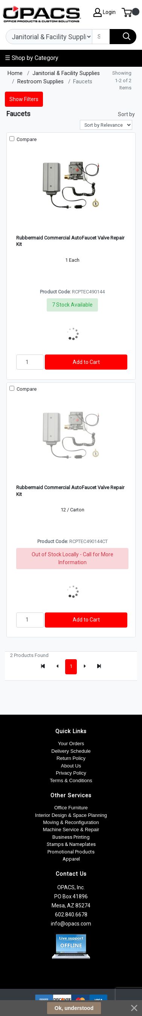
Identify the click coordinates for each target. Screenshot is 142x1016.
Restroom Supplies (40, 81)
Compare (26, 139)
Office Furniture (71, 807)
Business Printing (71, 837)
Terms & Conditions (71, 780)
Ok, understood (74, 1008)
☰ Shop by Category (31, 57)
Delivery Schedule (70, 751)
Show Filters (23, 99)
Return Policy (71, 758)
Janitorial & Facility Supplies (66, 73)
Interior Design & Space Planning (71, 815)
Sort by (126, 114)
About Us (71, 766)
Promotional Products (71, 852)
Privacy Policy (71, 773)
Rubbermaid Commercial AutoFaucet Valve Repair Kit (70, 241)
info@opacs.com (71, 924)
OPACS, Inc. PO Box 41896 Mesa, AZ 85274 (71, 896)
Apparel (71, 859)
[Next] (84, 666)
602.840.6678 (71, 915)
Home (15, 73)
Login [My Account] (104, 12)
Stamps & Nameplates (71, 844)
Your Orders (71, 743)
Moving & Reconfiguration (71, 822)
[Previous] (57, 666)
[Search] (101, 36)
